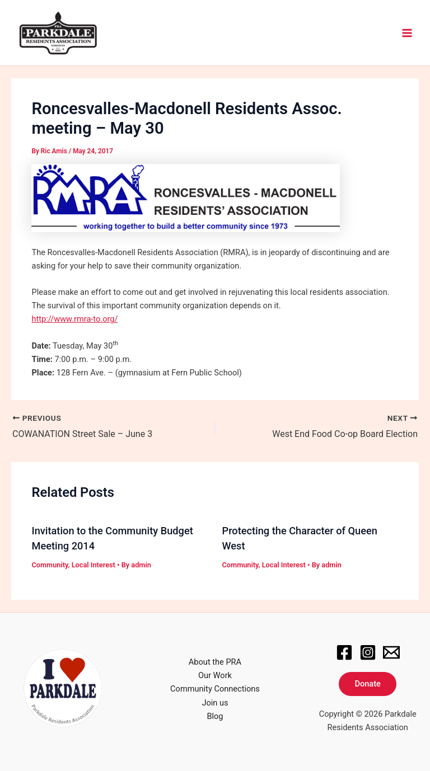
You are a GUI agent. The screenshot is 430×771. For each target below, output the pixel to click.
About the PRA (215, 662)
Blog (215, 716)
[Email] (391, 652)
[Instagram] (367, 652)
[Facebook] (344, 652)
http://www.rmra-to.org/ (74, 319)
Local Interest (93, 565)
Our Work (215, 675)
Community (49, 565)
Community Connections (215, 689)
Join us (215, 703)
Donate (367, 684)
